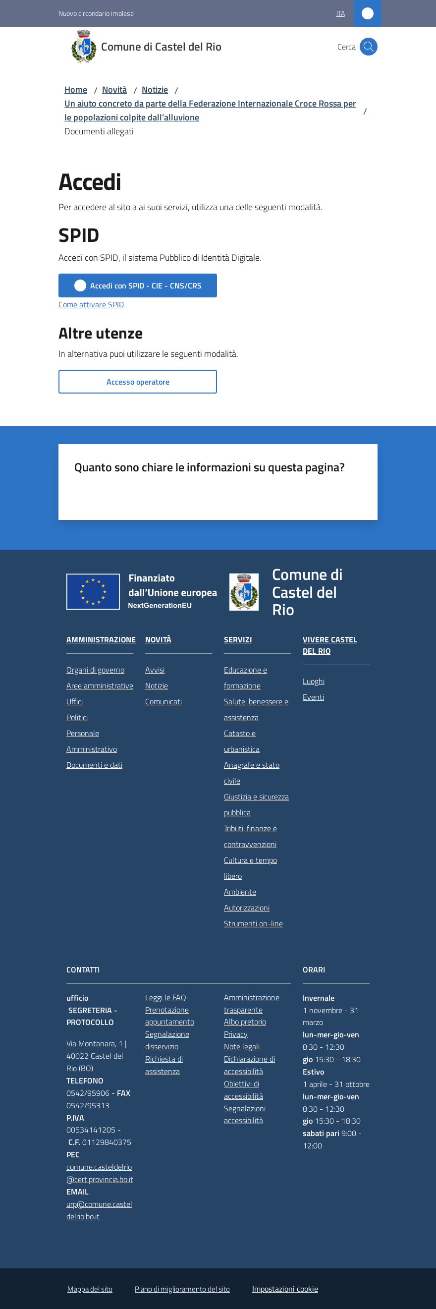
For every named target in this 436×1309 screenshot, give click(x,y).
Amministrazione (101, 639)
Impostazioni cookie (285, 1289)
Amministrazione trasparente (251, 1003)
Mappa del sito (89, 1289)
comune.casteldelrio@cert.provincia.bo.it (99, 1173)
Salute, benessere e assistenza (256, 709)
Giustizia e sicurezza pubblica (256, 804)
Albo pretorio (245, 1021)
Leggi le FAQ (165, 997)
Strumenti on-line (253, 923)
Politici (77, 717)
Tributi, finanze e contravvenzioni (250, 836)
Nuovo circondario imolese (96, 13)
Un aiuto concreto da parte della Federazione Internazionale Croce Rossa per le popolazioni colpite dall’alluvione (210, 110)
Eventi (313, 697)
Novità (114, 89)
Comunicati (163, 701)
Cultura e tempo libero (250, 868)
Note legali (242, 1046)
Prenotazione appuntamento (169, 1016)
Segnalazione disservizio (167, 1040)
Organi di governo (95, 670)
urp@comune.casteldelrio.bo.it (99, 1210)
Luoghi (314, 681)
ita (340, 13)
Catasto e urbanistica (242, 741)
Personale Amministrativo (91, 741)
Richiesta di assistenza (164, 1065)
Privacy (236, 1034)
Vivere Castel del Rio (330, 645)
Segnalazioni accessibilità (245, 1114)
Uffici (74, 701)
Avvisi (154, 670)
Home (75, 89)
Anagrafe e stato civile (251, 773)
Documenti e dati (94, 765)
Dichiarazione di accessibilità (249, 1065)
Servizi (238, 639)
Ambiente (240, 892)
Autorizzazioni (247, 907)
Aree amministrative (99, 685)
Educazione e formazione (245, 677)
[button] (369, 47)
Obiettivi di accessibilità (243, 1090)
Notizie (155, 89)
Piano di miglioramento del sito (182, 1289)
